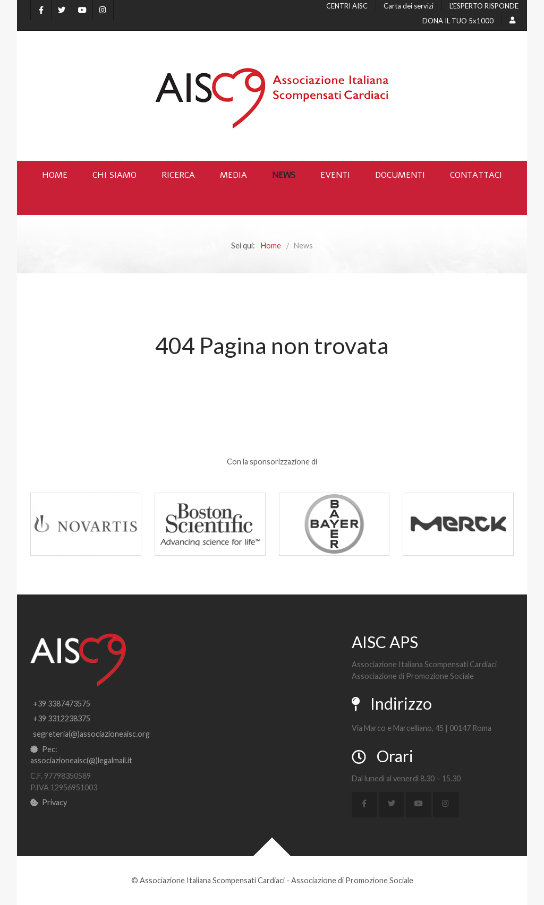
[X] (61, 10)
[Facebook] (41, 10)
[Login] (514, 20)
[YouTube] (82, 10)
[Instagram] (103, 10)
